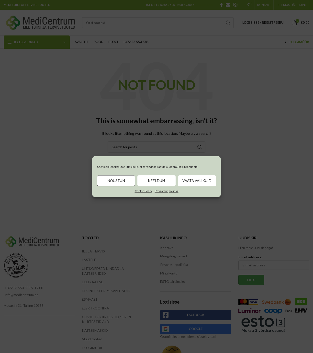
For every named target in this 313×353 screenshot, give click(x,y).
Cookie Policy (143, 191)
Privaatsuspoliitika (167, 191)
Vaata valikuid (197, 180)
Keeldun (156, 180)
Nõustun (116, 180)
